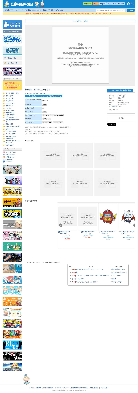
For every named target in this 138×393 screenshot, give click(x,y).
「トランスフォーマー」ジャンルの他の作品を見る (43, 96)
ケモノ (8, 93)
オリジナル (9, 96)
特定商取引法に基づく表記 (79, 388)
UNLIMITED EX (11, 136)
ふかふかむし (87, 234)
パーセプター (58, 122)
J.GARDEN (9, 145)
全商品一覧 (10, 58)
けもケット (9, 129)
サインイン (87, 4)
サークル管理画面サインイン (12, 31)
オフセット (46, 119)
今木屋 (113, 279)
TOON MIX (9, 138)
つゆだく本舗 (116, 282)
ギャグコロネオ (78, 279)
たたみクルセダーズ (119, 272)
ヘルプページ (19, 10)
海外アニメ (9, 106)
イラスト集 (9, 98)
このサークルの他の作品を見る (120, 90)
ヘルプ (31, 388)
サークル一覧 (10, 63)
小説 (11, 124)
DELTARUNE (10, 115)
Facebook (9, 162)
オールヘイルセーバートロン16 (53, 115)
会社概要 (38, 388)
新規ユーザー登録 (48, 10)
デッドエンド (47, 122)
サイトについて (11, 152)
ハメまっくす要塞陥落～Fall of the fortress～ (93, 276)
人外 (17, 93)
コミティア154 (11, 134)
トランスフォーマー (12, 117)
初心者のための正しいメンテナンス (89, 269)
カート (96, 4)
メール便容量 (113, 106)
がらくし (67, 235)
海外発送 (33, 10)
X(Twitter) (9, 159)
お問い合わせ (59, 10)
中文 (109, 4)
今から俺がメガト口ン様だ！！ (88, 282)
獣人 (12, 93)
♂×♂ (44, 112)
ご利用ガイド (9, 10)
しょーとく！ (121, 97)
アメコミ (9, 108)
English (103, 4)
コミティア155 (11, 131)
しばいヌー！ (116, 276)
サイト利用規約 (48, 388)
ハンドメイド (10, 103)
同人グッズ (9, 101)
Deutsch (121, 4)
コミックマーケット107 (12, 126)
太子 (44, 104)
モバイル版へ (104, 388)
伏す (108, 235)
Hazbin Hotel (10, 110)
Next (135, 225)
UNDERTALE (10, 113)
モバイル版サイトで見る (80, 21)
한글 (114, 4)
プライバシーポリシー (62, 388)
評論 (7, 124)
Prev (60, 225)
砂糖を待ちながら (118, 269)
